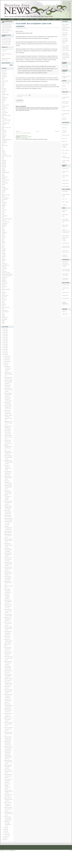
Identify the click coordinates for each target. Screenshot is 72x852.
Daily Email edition (20, 139)
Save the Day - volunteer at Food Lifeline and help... (8, 492)
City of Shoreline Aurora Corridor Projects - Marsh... (8, 412)
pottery (3, 241)
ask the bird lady (5, 81)
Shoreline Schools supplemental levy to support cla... (8, 453)
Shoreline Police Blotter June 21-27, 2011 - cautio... (8, 724)
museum (3, 212)
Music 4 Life (64, 138)
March (5, 832)
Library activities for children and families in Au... (8, 374)
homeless (3, 181)
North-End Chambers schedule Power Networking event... (8, 738)
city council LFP (5, 112)
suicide (3, 293)
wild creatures (4, 319)
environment (4, 142)
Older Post (57, 131)
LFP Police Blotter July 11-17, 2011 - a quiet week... (8, 523)
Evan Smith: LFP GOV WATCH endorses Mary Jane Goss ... (8, 748)
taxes (3, 301)
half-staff (3, 169)
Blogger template (2, 850)
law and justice (4, 199)
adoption (3, 78)
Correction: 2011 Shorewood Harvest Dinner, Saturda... (8, 641)
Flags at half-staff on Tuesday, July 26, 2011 (8, 583)
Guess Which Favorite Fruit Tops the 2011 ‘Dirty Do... (8, 569)
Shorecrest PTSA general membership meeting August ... (8, 705)
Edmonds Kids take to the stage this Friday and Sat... (8, 762)
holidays (3, 178)
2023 (4, 334)
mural (3, 211)
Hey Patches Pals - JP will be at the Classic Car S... (8, 423)
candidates (4, 99)
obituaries (4, 220)
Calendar (64, 73)
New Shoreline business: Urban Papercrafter (65, 34)
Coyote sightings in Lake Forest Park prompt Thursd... (7, 668)
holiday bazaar (4, 176)
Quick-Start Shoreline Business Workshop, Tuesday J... (8, 628)
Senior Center (4, 76)
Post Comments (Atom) (26, 132)
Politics (26, 19)
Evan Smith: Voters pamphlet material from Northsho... (8, 507)
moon (3, 208)
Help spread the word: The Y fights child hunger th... (8, 503)
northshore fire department (7, 218)
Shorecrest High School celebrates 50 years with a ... (8, 512)
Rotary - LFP (64, 141)
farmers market (5, 145)
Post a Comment (19, 101)
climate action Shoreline (6, 115)
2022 (4, 335)
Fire (43, 19)
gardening (4, 163)
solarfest (3, 284)
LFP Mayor (4, 75)
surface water (4, 299)
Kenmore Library (65, 168)
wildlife (3, 322)
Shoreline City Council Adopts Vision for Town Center (8, 559)
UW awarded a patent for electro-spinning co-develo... (8, 564)
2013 (4, 351)
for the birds (4, 154)
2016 (4, 346)
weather (3, 316)
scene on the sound (5, 265)
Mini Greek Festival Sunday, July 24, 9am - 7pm (7, 649)
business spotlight (5, 94)
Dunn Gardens (4, 73)
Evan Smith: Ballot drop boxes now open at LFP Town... (8, 442)
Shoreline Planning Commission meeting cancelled (8, 399)
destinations (4, 130)
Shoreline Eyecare (65, 243)
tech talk (3, 302)
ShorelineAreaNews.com (22, 135)
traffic (3, 308)
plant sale (3, 233)
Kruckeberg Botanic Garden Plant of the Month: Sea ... (8, 757)
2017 (4, 344)
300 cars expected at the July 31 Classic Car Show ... (8, 611)
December (6, 356)
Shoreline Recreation (66, 110)
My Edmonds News (65, 284)
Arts (32, 19)
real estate (4, 250)
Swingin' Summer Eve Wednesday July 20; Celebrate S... (8, 799)
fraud (3, 157)
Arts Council (64, 127)
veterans (3, 314)
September (6, 361)
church (3, 109)
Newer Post (18, 131)
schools (3, 269)
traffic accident (4, 310)
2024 (4, 332)
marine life (4, 203)
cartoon (3, 102)
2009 (4, 839)
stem (3, 290)
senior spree (4, 271)
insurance (4, 190)
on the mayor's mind (5, 221)
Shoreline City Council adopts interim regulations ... (8, 781)
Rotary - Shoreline (65, 150)
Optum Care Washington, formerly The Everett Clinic (66, 231)
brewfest (3, 91)
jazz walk (3, 191)
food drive (4, 151)
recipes (3, 251)
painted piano (4, 224)
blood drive (4, 88)
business (3, 93)
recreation (4, 253)
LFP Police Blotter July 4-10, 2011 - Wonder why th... (8, 658)
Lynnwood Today (65, 292)
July (5, 364)
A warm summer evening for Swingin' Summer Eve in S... (8, 683)
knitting (3, 196)
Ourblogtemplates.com (12, 850)
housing (3, 184)
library (3, 200)
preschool (4, 242)
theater (3, 305)
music (3, 214)
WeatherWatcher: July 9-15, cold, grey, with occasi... (8, 814)
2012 (4, 352)
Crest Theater (64, 94)
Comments (65, 314)
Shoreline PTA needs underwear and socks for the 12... (8, 407)
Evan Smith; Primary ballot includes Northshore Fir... (8, 633)
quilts (3, 247)
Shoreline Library (65, 183)
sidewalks (4, 280)
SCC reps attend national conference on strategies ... (8, 550)
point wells (4, 236)
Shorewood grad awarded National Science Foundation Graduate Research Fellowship (66, 56)
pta (2, 244)
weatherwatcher (5, 317)
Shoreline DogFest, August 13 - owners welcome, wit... (8, 573)
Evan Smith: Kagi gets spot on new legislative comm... (8, 715)
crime (3, 126)
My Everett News (65, 295)
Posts (64, 311)
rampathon (4, 248)
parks (3, 227)
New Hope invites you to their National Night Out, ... (8, 767)
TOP (71, 850)
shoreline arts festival (6, 272)
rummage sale (4, 263)
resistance (4, 256)
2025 (4, 330)
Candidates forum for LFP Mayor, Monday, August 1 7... (8, 462)
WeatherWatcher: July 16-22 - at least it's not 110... (8, 536)
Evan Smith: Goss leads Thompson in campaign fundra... (8, 818)
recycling (3, 254)
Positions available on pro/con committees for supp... (8, 457)
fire (2, 148)
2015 (4, 347)
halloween (4, 170)
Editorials (64, 85)
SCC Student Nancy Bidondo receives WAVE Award (7, 473)
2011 (4, 354)
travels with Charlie (5, 311)
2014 (4, 349)
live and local (4, 202)
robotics (3, 260)
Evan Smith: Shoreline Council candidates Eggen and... (8, 382)
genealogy (4, 164)
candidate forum (5, 97)
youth (3, 323)
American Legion (65, 124)
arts (2, 79)
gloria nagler (4, 166)
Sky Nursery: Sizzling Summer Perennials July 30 (8, 540)
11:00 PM (26, 95)
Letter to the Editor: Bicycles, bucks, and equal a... (8, 771)
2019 (4, 340)
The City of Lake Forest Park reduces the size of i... (8, 729)
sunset (3, 298)
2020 (4, 339)
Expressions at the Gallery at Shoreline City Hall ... (8, 545)
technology (4, 304)
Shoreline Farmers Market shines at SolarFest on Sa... (8, 743)
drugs (3, 133)
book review (4, 90)
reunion (3, 257)
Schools (54, 19)
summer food (4, 296)
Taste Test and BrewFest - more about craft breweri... (8, 482)
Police (37, 19)
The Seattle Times (65, 298)
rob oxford (4, 259)
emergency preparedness (6, 139)
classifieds (4, 114)
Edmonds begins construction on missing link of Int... (8, 591)
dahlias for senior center (6, 127)
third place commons (6, 307)
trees (3, 313)
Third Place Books (65, 186)
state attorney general (6, 289)
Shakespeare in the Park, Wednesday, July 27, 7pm (8, 710)
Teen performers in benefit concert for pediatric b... (8, 701)
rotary (3, 262)
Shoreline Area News (26, 136)
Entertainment (11, 19)
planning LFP (4, 232)
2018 (4, 342)
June (5, 827)
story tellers (4, 292)
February (6, 834)
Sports (48, 19)
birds (3, 87)
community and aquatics (6, 120)
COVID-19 (4, 72)
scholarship (4, 266)
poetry (3, 235)
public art (3, 245)
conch (3, 121)
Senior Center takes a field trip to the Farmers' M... (8, 654)
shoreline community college (7, 274)
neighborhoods (4, 215)
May (5, 829)
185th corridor (4, 70)
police (3, 238)
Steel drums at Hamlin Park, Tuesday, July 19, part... (8, 809)
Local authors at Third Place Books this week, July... (8, 606)
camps (3, 96)
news (3, 217)
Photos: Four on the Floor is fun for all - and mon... (8, 624)
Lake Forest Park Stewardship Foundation (65, 146)
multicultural (4, 209)
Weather (61, 19)
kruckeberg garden (5, 197)
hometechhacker (5, 182)
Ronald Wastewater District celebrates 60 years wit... (8, 602)
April (5, 831)
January (5, 836)
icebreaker (4, 187)
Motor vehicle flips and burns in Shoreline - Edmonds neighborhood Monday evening (66, 27)
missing (3, 206)
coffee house (4, 118)
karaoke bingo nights (6, 194)
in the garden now (5, 188)
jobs (2, 193)
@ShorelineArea (24, 138)
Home (4, 19)
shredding (4, 278)
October (5, 359)
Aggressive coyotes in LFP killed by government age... (8, 428)
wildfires (3, 320)
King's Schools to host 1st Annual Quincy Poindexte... (8, 776)
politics (3, 239)
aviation (3, 84)
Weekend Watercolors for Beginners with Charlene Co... (8, 395)
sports (3, 287)
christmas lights (5, 108)
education (4, 136)
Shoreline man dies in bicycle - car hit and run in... (8, 437)
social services (4, 283)
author (3, 82)
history (3, 175)
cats (2, 103)
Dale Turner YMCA (65, 135)
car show (3, 100)
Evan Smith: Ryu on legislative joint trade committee (8, 792)
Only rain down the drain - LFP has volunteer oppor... (7, 432)
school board (4, 268)
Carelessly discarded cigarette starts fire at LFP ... (8, 487)
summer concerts (5, 295)
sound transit (4, 286)
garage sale (4, 160)
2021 (4, 337)
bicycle (3, 85)
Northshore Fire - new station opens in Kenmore (8, 720)
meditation (4, 205)
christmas (3, 106)
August (5, 363)
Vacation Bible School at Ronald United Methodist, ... (8, 555)
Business (19, 19)
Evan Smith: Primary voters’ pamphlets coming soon (8, 676)
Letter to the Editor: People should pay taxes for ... (8, 478)
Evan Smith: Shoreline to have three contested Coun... (8, 696)
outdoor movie (4, 223)
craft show (4, 124)
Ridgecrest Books (65, 180)
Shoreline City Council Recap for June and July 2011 (8, 390)
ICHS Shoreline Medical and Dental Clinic (65, 221)
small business (4, 281)
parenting (3, 226)
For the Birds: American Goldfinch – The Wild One (8, 528)
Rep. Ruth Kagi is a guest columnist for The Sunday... (8, 578)
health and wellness (5, 172)
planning (3, 230)
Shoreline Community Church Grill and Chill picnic (8, 663)
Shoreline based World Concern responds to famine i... (8, 691)
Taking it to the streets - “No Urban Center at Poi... (8, 734)
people (3, 229)
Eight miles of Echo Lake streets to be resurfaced (8, 619)
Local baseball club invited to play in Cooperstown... (7, 752)
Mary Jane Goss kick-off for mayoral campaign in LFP (8, 804)
